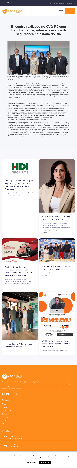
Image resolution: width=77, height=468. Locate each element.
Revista (4, 407)
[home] (12, 11)
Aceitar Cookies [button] (45, 462)
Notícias (5, 417)
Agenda (4, 404)
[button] (61, 11)
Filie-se (70, 11)
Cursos (4, 420)
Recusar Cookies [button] (32, 462)
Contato (4, 414)
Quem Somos (6, 411)
